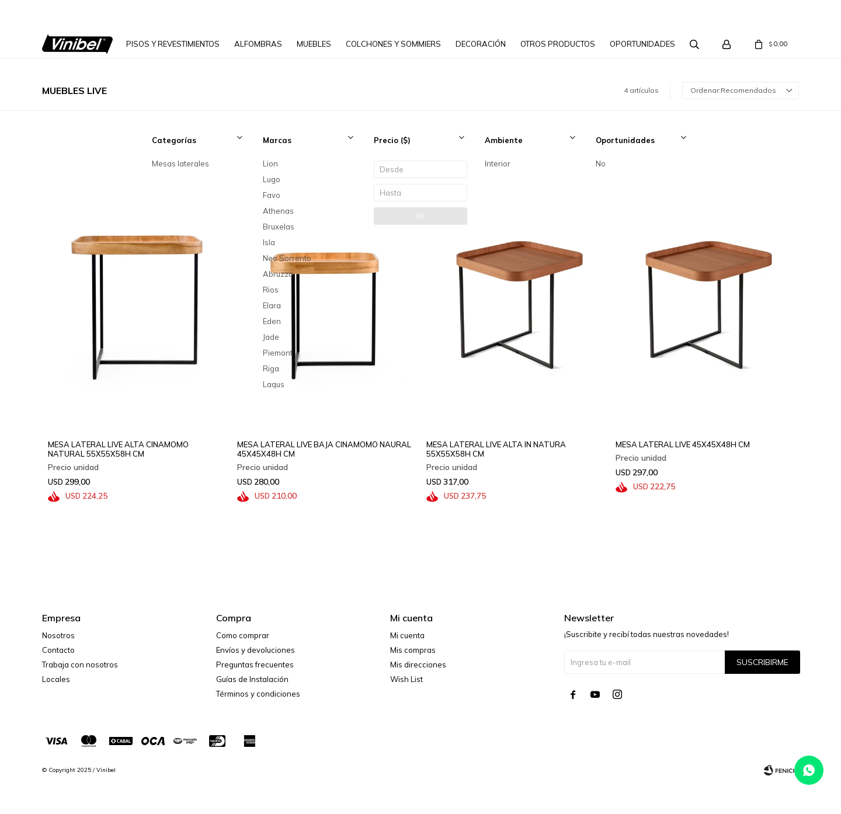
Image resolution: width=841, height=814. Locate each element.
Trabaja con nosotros (80, 664)
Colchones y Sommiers (393, 43)
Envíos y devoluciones (255, 650)
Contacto (58, 650)
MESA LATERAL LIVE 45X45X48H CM (683, 444)
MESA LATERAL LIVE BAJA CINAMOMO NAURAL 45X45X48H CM (324, 449)
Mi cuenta (407, 635)
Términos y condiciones (258, 693)
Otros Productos (557, 43)
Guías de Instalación (252, 679)
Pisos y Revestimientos (173, 43)
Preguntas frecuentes (255, 664)
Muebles (314, 43)
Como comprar (242, 635)
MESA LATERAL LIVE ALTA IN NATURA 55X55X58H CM (496, 449)
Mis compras (413, 650)
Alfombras (258, 43)
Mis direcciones (418, 664)
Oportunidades (642, 43)
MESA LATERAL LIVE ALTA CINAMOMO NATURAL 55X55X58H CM (118, 449)
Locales (56, 679)
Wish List (406, 679)
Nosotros (58, 635)
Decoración (481, 43)
